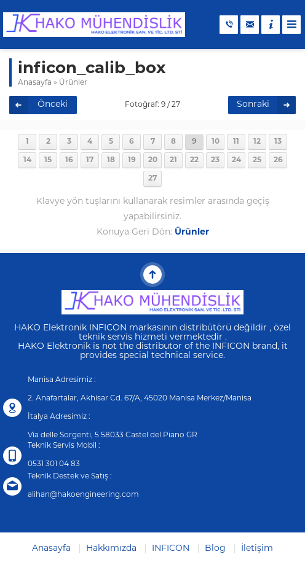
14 (27, 160)
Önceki (53, 104)
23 (215, 160)
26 (278, 160)
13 (278, 142)
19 (132, 160)
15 (48, 160)
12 (257, 142)
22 (194, 160)
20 (152, 160)
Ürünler (73, 83)
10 (216, 142)
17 (89, 160)
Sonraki (253, 104)
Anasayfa (35, 83)
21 (173, 160)
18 (111, 160)
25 (257, 160)
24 (236, 160)
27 (152, 178)
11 (236, 142)
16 (69, 160)
